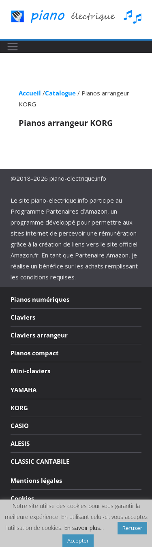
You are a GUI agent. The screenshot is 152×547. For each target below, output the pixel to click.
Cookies (22, 498)
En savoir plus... (84, 528)
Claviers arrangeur (39, 335)
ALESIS (20, 443)
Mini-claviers (30, 371)
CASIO (20, 426)
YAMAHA (23, 390)
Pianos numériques (40, 299)
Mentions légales (36, 480)
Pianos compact (35, 353)
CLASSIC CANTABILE (40, 461)
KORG (19, 408)
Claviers (23, 317)
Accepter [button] (78, 540)
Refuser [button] (132, 528)
